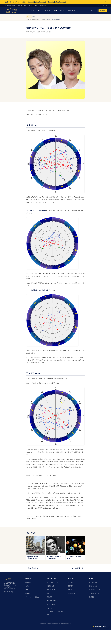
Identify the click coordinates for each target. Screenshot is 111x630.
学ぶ (33, 11)
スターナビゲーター (53, 582)
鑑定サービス (51, 590)
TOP (27, 19)
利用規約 (92, 597)
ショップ (49, 608)
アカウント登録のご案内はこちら (37, 2)
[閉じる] (106, 2)
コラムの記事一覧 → (78, 568)
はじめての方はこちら (100, 626)
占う (40, 11)
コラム (29, 17)
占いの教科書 (51, 604)
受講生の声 (71, 593)
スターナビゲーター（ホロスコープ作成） (15, 5)
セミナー (28, 586)
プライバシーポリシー (96, 593)
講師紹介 (70, 586)
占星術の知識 (34, 19)
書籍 (48, 593)
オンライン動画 (33, 5)
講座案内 (28, 582)
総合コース (28, 590)
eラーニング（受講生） (32, 597)
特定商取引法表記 (94, 590)
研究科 (27, 593)
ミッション (71, 582)
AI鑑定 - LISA (51, 586)
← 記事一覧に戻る (32, 568)
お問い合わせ (42, 5)
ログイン (93, 11)
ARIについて (72, 11)
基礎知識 (48, 11)
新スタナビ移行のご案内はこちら (57, 2)
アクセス (70, 590)
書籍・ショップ (59, 11)
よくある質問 (93, 582)
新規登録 (102, 11)
